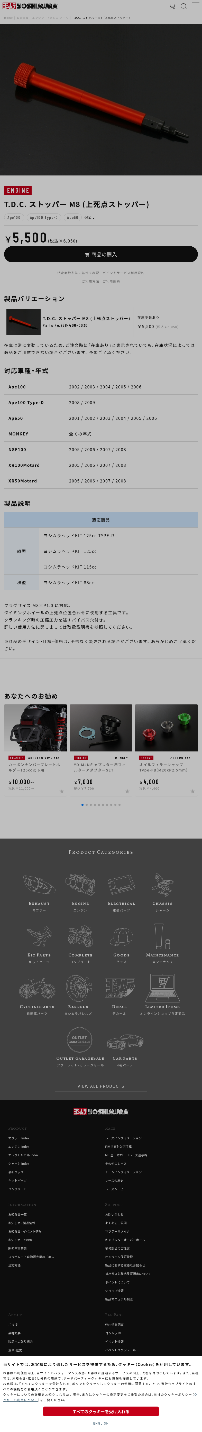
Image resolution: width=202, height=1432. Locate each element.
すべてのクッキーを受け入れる (101, 1411)
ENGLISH (101, 1423)
